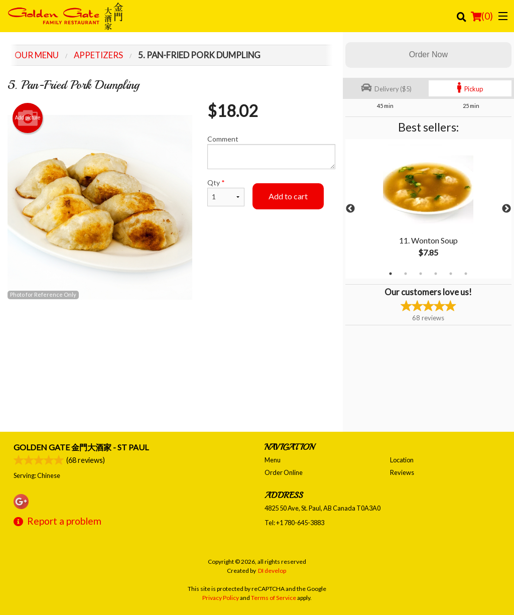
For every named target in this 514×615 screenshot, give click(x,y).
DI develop (272, 570)
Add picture (28, 118)
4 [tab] (436, 274)
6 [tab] (466, 274)
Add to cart (288, 196)
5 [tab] (451, 274)
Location (402, 460)
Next (506, 209)
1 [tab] (391, 274)
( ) (482, 16)
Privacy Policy (220, 597)
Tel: (294, 523)
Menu (273, 460)
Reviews (402, 472)
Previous (350, 209)
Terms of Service (273, 597)
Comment (271, 152)
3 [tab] (421, 274)
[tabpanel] (428, 209)
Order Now (428, 54)
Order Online (284, 472)
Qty (225, 192)
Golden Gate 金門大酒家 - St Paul (81, 447)
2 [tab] (406, 274)
